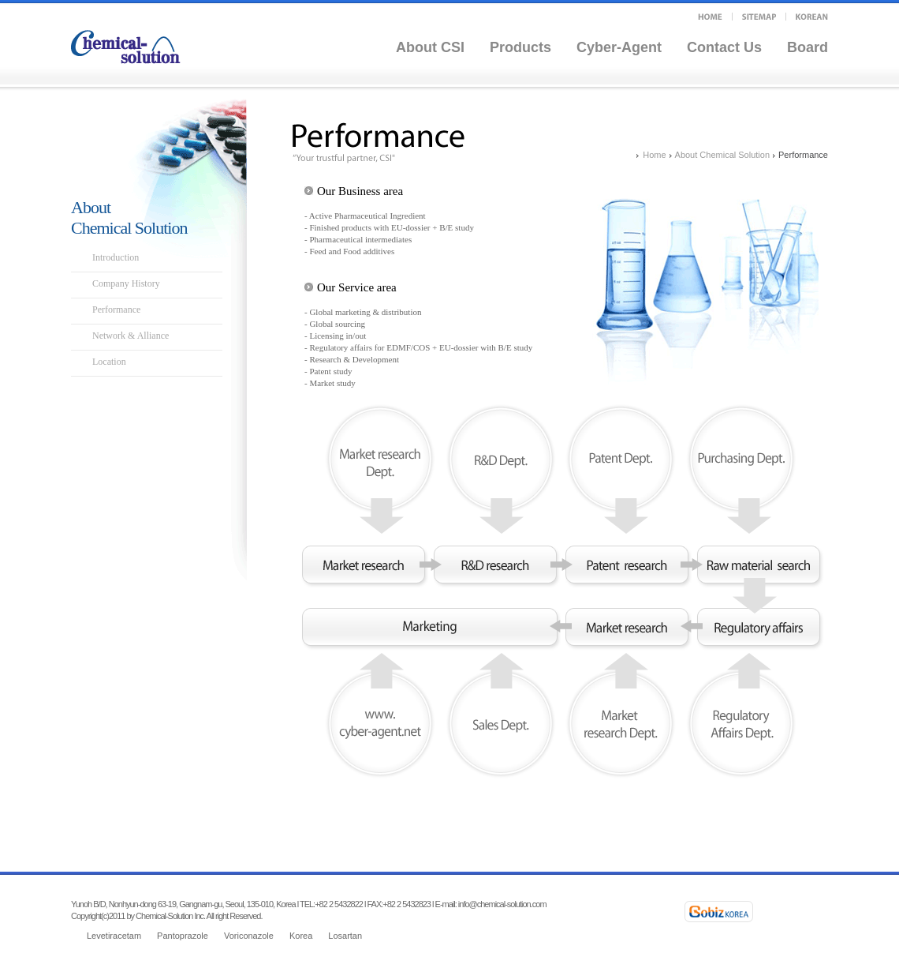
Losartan (345, 935)
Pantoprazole (182, 935)
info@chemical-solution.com (502, 904)
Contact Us (724, 47)
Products (520, 47)
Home (654, 154)
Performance (116, 309)
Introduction (115, 257)
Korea (300, 935)
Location (109, 361)
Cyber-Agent (619, 47)
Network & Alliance (130, 335)
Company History (126, 283)
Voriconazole (249, 935)
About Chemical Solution (722, 154)
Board (807, 47)
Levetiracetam (114, 935)
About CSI (430, 47)
